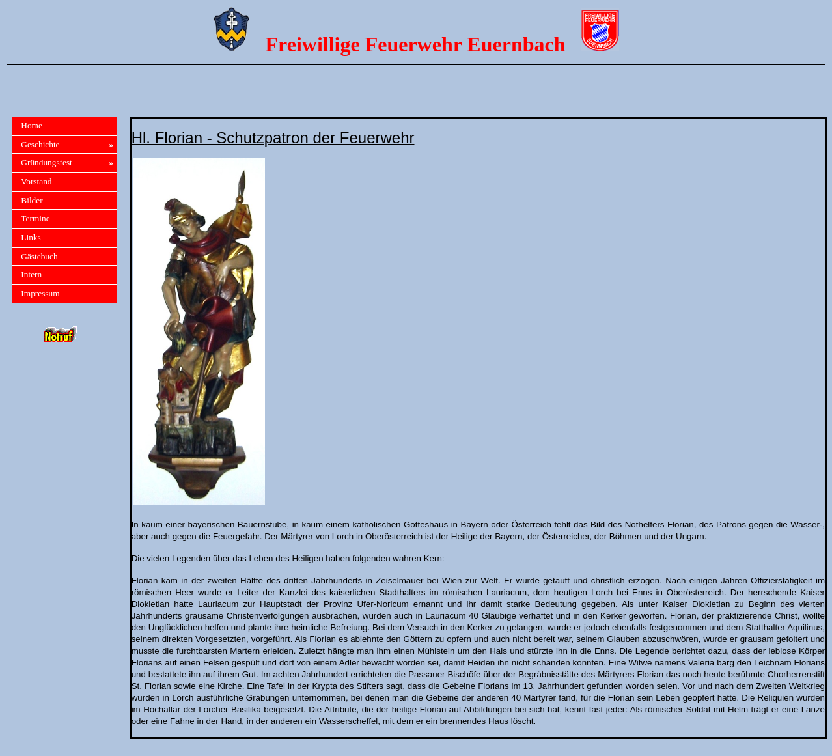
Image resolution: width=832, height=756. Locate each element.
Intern (31, 274)
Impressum (40, 293)
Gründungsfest (67, 163)
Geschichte (67, 145)
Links (30, 237)
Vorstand (36, 181)
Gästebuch (39, 256)
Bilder (31, 200)
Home (31, 125)
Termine (35, 218)
